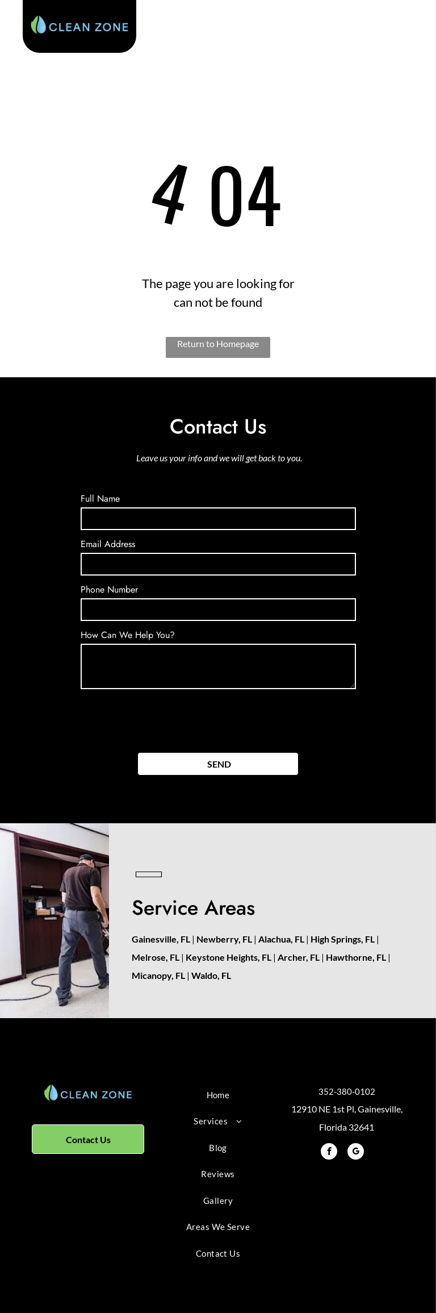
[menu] (411, 30)
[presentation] (167, 719)
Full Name (100, 498)
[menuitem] (218, 1095)
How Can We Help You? (128, 634)
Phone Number (109, 589)
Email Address (108, 544)
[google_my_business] (355, 1152)
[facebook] (329, 1152)
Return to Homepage (218, 343)
